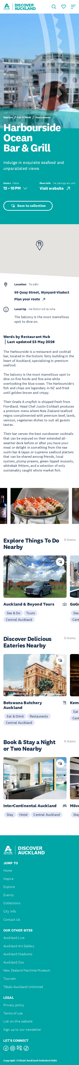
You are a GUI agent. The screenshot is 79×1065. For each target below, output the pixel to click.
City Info (9, 911)
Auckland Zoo (13, 962)
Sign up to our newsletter (22, 1029)
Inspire (8, 879)
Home (7, 870)
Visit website (55, 188)
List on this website (17, 1021)
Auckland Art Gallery (18, 946)
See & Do (13, 613)
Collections (11, 903)
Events (8, 895)
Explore (8, 117)
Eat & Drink (24, 117)
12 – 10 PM (15, 188)
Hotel (23, 814)
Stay (10, 814)
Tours (30, 613)
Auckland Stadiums (17, 954)
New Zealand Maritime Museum (26, 970)
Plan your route (30, 299)
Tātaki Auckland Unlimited (23, 987)
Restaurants (43, 117)
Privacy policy (13, 1005)
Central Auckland (19, 619)
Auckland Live (13, 938)
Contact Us (11, 919)
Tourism (9, 978)
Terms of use (13, 1013)
